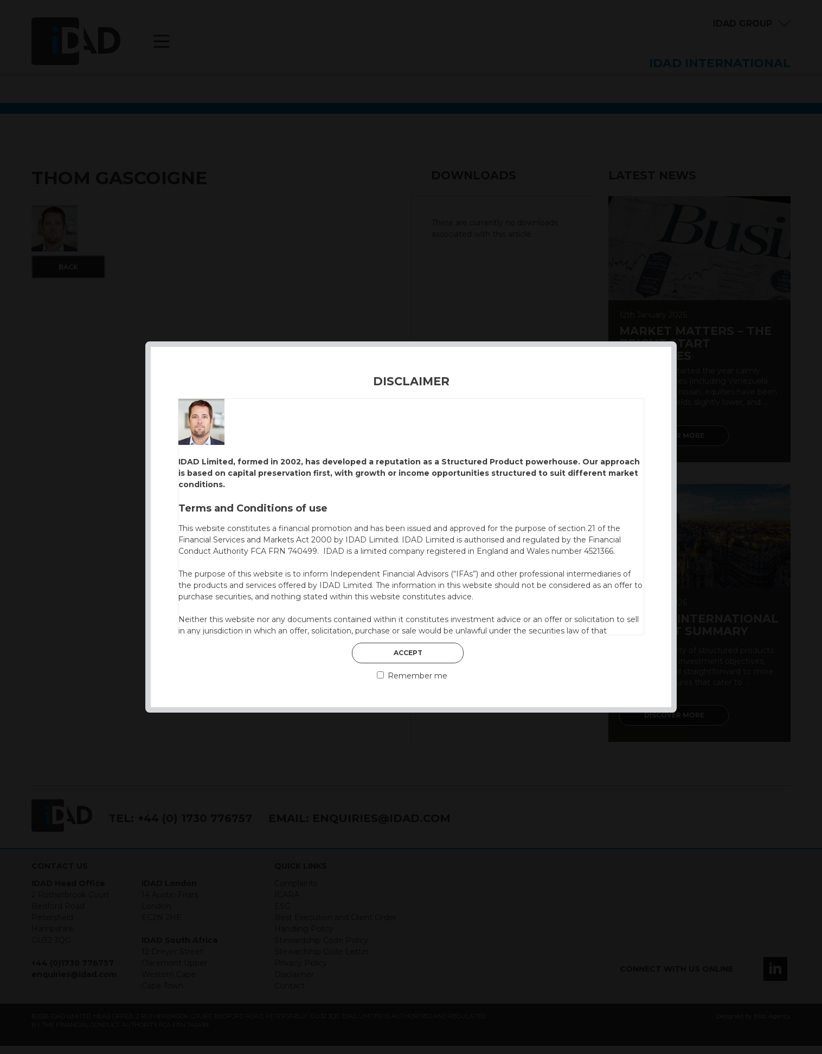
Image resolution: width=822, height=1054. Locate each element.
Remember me (412, 676)
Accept (408, 653)
